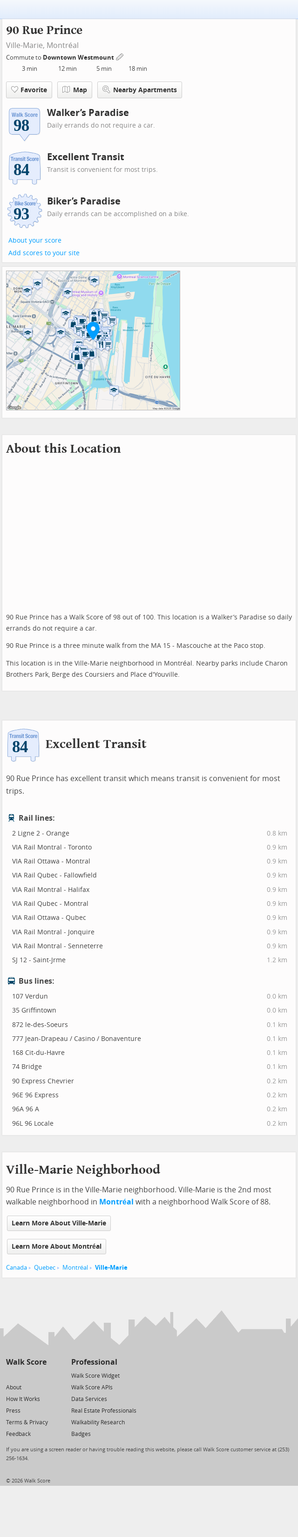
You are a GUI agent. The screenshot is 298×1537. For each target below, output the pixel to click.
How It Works (23, 1399)
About (13, 1387)
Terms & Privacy (27, 1422)
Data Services (89, 1399)
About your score (34, 241)
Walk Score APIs (92, 1387)
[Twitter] (11, 1375)
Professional (94, 1362)
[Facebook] (25, 1375)
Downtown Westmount (79, 57)
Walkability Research (98, 1422)
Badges (81, 1434)
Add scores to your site (44, 253)
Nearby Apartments (139, 89)
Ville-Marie (111, 1267)
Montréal (63, 45)
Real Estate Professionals (103, 1411)
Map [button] (74, 90)
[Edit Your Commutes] (120, 56)
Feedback (18, 1434)
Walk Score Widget (95, 1376)
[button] (93, 330)
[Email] (40, 1375)
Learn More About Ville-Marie (59, 1223)
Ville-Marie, (25, 45)
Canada (16, 1267)
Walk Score (26, 1362)
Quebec (44, 1267)
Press (13, 1411)
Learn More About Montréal (57, 1247)
